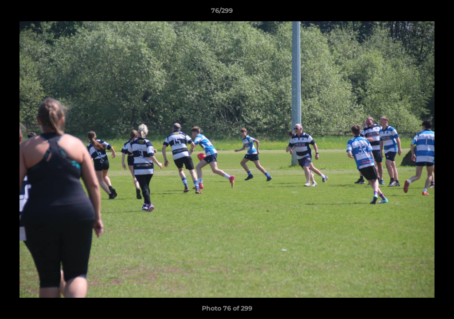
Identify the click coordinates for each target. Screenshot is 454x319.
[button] (416, 13)
